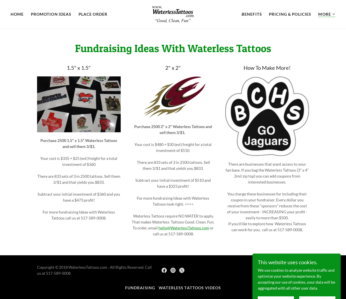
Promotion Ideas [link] (51, 14)
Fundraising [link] (140, 287)
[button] (326, 14)
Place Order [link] (93, 14)
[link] (173, 13)
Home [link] (17, 14)
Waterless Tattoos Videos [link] (190, 287)
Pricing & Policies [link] (290, 14)
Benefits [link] (252, 14)
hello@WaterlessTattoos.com (183, 227)
